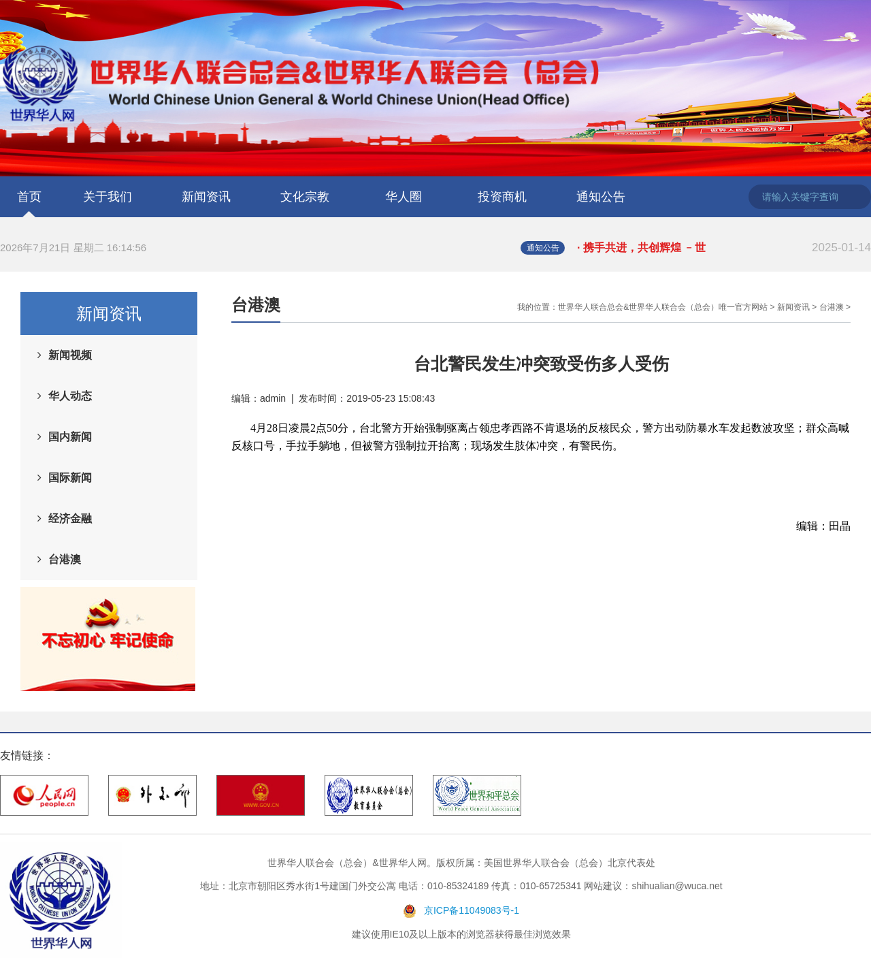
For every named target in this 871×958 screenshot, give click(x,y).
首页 (29, 197)
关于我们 (107, 197)
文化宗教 (304, 197)
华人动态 (70, 396)
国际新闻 (70, 477)
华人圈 (403, 197)
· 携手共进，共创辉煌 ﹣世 (724, 247)
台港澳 (64, 559)
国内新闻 (70, 437)
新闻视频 (70, 355)
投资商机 (502, 197)
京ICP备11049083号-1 (471, 910)
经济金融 (70, 518)
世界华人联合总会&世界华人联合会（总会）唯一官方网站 (663, 307)
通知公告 (600, 197)
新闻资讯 (206, 197)
